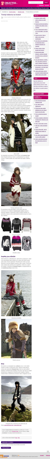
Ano (16, 437)
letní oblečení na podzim (39, 88)
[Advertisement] (16, 32)
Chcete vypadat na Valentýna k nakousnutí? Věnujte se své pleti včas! (41, 119)
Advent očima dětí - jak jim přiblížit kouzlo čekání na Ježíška (41, 131)
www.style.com (17, 425)
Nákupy (39, 8)
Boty (32, 8)
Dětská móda (12, 8)
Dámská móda (5, 8)
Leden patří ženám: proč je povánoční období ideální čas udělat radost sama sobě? (41, 73)
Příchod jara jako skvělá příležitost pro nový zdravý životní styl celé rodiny (41, 110)
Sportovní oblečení (21, 8)
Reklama (41, 5)
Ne (19, 437)
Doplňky (28, 8)
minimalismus (41, 86)
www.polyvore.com (8, 425)
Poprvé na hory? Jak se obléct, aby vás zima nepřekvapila (40, 37)
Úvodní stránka (12, 11)
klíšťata (38, 84)
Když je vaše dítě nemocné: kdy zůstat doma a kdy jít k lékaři (41, 141)
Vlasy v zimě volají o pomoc (41, 123)
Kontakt (47, 5)
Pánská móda (45, 8)
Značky (35, 8)
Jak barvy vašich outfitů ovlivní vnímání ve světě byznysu (40, 20)
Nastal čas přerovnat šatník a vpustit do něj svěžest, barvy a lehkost (41, 25)
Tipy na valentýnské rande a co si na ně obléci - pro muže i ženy (41, 31)
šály (37, 86)
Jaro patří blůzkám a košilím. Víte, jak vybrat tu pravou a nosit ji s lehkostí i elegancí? (41, 61)
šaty (34, 81)
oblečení (46, 86)
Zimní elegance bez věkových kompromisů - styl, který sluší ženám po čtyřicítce (41, 67)
